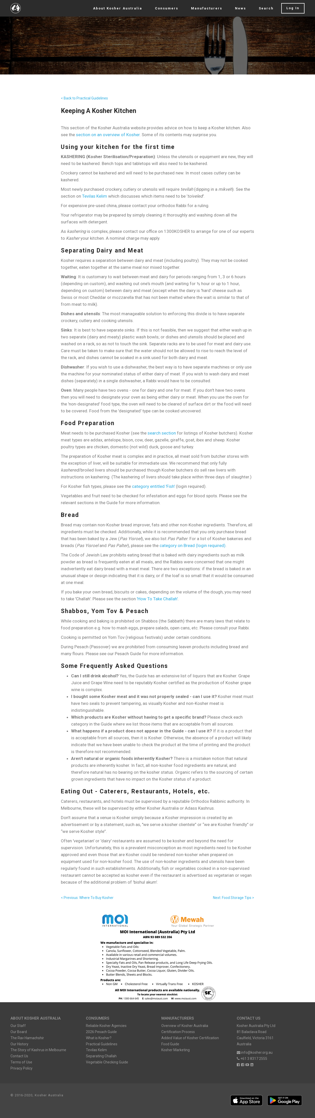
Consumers (166, 8)
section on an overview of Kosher (108, 134)
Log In (292, 8)
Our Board (18, 1032)
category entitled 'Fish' (153, 486)
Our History (19, 1044)
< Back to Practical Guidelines (84, 98)
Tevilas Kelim (94, 196)
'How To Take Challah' (157, 598)
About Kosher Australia (117, 8)
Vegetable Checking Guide (107, 1062)
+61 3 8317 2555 (252, 1059)
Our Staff (18, 1026)
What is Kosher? (98, 1038)
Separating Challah (101, 1056)
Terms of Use (21, 1062)
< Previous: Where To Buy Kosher (87, 898)
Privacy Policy (21, 1068)
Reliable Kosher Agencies (106, 1026)
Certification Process (178, 1032)
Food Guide (170, 1044)
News (240, 8)
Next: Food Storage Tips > (233, 898)
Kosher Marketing (175, 1050)
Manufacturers (206, 8)
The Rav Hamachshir (27, 1038)
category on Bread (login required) (193, 545)
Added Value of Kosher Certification (190, 1038)
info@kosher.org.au (255, 1052)
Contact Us (19, 1056)
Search (266, 8)
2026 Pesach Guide (101, 1032)
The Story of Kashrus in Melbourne (38, 1050)
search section (162, 433)
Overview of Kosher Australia (184, 1026)
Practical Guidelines (101, 1044)
